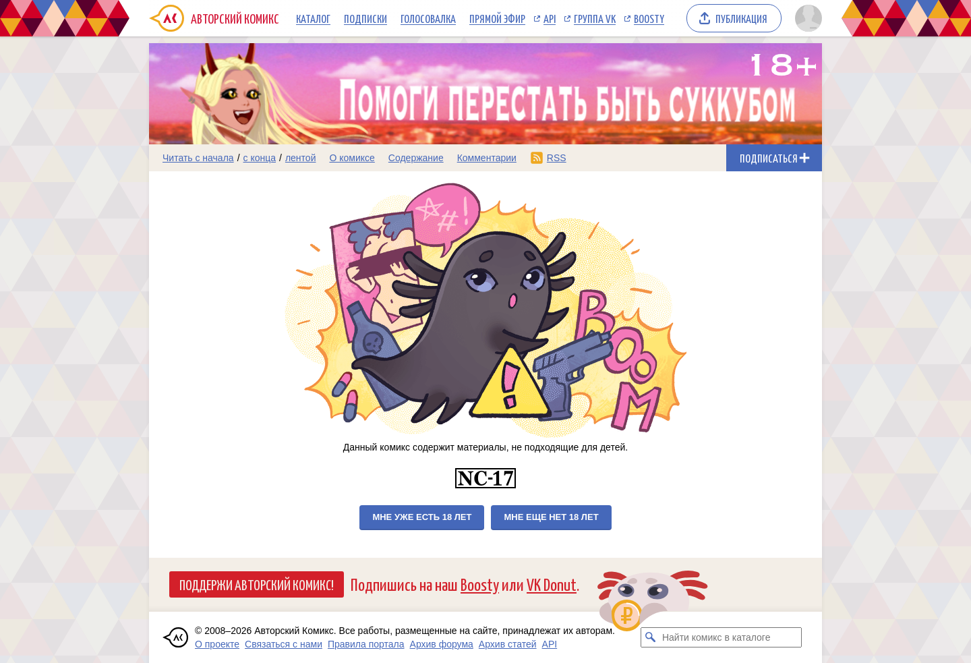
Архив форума (441, 644)
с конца (259, 157)
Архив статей (508, 644)
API (549, 18)
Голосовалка (428, 18)
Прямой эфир (497, 18)
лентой (300, 157)
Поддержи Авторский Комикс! (256, 584)
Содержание (416, 157)
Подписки (365, 18)
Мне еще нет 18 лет (551, 517)
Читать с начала (198, 157)
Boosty (649, 18)
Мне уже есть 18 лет (421, 517)
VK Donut (552, 583)
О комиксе (351, 157)
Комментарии (487, 157)
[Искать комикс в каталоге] (650, 637)
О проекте (217, 644)
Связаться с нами (283, 644)
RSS (556, 157)
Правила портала (366, 644)
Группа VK (595, 18)
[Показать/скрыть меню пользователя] (806, 18)
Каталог (313, 18)
